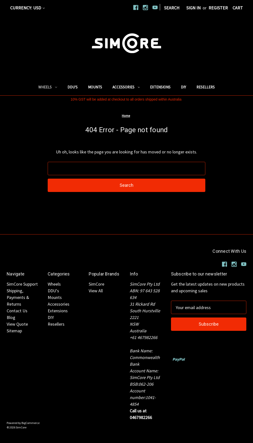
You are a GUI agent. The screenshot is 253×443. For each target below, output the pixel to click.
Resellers (205, 87)
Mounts (95, 87)
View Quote (17, 324)
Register (218, 8)
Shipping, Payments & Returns (18, 297)
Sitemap (14, 331)
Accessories (126, 87)
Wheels (47, 87)
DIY (183, 87)
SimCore (96, 284)
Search (171, 8)
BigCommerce (30, 423)
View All (96, 291)
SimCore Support (22, 284)
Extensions (160, 87)
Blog (11, 317)
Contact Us (17, 311)
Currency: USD (27, 8)
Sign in (193, 8)
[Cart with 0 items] (237, 8)
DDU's (72, 87)
